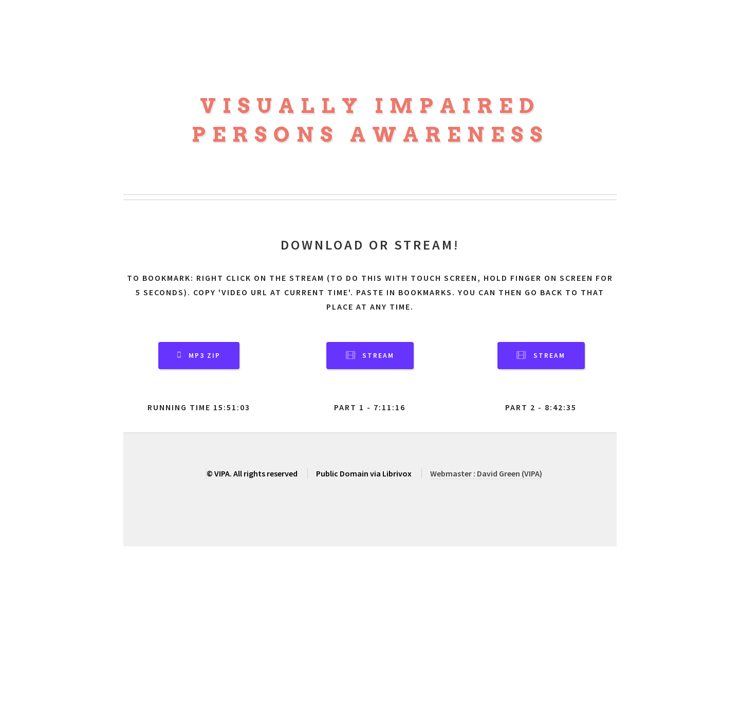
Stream (378, 355)
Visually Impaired (370, 105)
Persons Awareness (370, 134)
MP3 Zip (204, 355)
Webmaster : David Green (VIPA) (486, 473)
